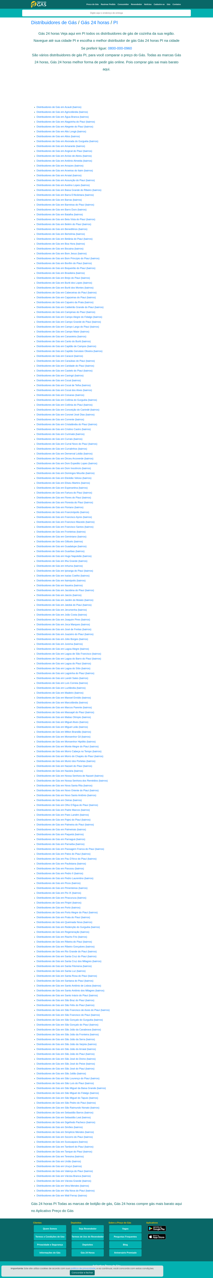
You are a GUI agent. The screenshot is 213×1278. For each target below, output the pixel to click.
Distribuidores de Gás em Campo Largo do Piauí (63, 326)
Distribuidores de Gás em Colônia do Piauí (60, 404)
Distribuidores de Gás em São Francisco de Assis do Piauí (68, 1010)
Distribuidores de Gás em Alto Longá (56, 131)
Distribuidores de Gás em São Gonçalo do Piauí (63, 1024)
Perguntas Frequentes (125, 1237)
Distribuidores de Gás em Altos (53, 136)
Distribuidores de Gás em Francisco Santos (60, 527)
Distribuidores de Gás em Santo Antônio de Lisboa (64, 985)
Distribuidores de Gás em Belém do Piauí (59, 224)
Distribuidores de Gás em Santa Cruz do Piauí (62, 956)
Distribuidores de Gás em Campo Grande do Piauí (64, 322)
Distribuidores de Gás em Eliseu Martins (58, 483)
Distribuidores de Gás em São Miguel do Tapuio (62, 1098)
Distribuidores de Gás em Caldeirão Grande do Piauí (65, 307)
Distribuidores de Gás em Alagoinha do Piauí (61, 121)
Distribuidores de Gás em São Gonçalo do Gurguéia (65, 1019)
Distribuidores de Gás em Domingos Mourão (61, 473)
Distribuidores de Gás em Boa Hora (56, 243)
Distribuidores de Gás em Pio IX (54, 893)
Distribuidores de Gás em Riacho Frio (57, 937)
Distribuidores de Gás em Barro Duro (57, 209)
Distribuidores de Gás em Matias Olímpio (59, 717)
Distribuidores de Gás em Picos (54, 883)
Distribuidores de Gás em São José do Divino (61, 1059)
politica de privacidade (83, 1268)
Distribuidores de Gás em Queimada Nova (59, 922)
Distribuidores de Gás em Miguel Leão (57, 727)
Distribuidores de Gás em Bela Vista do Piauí (61, 219)
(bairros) (76, 107)
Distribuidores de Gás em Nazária (55, 771)
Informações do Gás (50, 1253)
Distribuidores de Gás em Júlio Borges (57, 639)
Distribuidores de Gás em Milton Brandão (59, 732)
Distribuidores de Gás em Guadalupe (57, 546)
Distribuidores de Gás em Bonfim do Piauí (59, 263)
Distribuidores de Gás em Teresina (55, 1156)
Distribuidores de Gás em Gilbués (55, 541)
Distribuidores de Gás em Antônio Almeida (59, 160)
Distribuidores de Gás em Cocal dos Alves (59, 390)
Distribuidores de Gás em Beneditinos (57, 229)
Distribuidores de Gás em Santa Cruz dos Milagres (64, 961)
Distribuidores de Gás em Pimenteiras (57, 888)
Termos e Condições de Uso (50, 1237)
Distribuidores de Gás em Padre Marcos (58, 810)
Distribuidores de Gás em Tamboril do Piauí (60, 1146)
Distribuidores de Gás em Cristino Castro (59, 429)
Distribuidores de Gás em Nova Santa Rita (60, 785)
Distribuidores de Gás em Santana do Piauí (60, 980)
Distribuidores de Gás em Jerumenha (57, 609)
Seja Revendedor (87, 1229)
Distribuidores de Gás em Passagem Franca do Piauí (65, 849)
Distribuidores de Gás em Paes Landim (58, 814)
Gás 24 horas (95, 22)
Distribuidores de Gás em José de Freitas (59, 629)
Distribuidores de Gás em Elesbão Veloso (59, 478)
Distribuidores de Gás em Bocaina (55, 248)
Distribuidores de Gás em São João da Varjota (62, 1044)
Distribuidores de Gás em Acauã (54, 107)
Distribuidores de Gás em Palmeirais (56, 829)
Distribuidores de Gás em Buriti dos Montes (60, 287)
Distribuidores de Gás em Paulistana (56, 863)
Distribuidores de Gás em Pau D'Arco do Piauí (62, 858)
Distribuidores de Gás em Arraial (54, 175)
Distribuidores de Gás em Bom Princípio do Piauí (63, 258)
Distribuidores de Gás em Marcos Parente (59, 707)
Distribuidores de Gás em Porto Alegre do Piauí (62, 912)
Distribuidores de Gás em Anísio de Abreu (59, 156)
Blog (125, 1245)
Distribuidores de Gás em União (54, 1161)
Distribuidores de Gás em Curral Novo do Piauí (62, 444)
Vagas (125, 1229)
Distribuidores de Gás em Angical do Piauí (59, 151)
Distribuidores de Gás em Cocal (54, 380)
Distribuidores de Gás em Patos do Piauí (59, 854)
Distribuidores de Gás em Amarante (56, 146)
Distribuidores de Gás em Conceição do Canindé (63, 409)
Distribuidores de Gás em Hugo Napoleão (59, 556)
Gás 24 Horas (88, 1253)
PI (115, 22)
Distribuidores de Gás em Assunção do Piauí (61, 180)
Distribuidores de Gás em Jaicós (54, 595)
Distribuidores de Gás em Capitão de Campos (61, 346)
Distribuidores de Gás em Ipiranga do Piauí (60, 570)
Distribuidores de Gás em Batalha (55, 214)
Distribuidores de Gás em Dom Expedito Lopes (62, 463)
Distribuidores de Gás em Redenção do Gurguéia (63, 927)
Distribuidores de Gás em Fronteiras (56, 531)
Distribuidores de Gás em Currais (55, 439)
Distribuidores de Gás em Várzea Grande (59, 1181)
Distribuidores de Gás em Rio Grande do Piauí (62, 951)
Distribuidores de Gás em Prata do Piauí (58, 917)
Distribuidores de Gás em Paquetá (55, 834)
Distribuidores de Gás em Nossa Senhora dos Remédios (67, 780)
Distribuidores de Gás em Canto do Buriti (59, 341)
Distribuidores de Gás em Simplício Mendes (60, 1132)
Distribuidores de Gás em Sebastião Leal (59, 1117)
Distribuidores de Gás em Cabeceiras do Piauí (62, 292)
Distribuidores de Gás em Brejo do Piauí (58, 278)
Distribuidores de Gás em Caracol (55, 356)
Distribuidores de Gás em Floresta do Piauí (60, 502)
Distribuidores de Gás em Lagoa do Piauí (59, 663)
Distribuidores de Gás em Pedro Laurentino (60, 878)
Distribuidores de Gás (54, 22)
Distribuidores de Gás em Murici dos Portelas (61, 761)
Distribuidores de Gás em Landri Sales (57, 678)
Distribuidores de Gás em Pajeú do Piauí (59, 819)
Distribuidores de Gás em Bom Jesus (57, 253)
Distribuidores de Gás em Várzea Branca (59, 1176)
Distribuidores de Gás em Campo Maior (58, 331)
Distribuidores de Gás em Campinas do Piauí (61, 312)
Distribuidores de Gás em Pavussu (55, 868)
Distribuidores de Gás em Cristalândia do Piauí (62, 424)
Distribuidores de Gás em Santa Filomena (59, 966)
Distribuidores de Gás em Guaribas (56, 551)
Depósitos (87, 1245)
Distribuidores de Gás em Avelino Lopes (58, 185)
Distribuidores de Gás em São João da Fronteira (63, 1034)
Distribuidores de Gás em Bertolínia (56, 234)
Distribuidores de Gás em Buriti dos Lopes (59, 282)
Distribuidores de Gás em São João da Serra (61, 1039)
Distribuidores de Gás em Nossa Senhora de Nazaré (65, 775)
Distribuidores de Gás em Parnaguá (56, 839)
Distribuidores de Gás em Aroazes (55, 165)
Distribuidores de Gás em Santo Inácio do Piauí (62, 995)
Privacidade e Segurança (50, 1245)
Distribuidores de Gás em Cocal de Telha (59, 385)
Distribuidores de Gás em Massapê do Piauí (60, 712)
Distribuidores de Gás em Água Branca (58, 117)
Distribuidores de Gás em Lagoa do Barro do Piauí (64, 658)
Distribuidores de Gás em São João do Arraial (61, 1049)
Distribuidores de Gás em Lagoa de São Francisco (64, 653)
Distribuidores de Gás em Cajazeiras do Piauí (61, 297)
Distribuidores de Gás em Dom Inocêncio (59, 468)
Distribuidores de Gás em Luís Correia (57, 683)
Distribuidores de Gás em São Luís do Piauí (60, 1083)
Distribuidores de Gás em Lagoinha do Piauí (60, 673)
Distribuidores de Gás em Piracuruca (56, 897)
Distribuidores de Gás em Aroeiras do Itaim (60, 170)
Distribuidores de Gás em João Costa (57, 614)
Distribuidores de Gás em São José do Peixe (61, 1063)
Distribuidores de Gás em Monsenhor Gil (59, 736)
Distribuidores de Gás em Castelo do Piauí (60, 370)
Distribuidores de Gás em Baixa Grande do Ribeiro (64, 190)
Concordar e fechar (82, 1272)
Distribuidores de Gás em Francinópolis (58, 512)
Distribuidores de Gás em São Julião (56, 1073)
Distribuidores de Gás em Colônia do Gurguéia (62, 400)
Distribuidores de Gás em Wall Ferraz (57, 1195)
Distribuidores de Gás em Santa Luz (56, 971)
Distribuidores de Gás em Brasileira (56, 273)
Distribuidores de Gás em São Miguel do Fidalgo (63, 1093)
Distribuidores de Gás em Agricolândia (57, 112)
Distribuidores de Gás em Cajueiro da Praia (60, 302)
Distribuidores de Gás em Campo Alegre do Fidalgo (64, 317)
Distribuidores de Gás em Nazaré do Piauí (59, 766)
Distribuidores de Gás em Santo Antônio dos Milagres (66, 990)
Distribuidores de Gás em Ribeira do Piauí (59, 941)
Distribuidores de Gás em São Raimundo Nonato (63, 1107)
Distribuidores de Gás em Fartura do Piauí (59, 492)
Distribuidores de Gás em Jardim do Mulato (60, 600)
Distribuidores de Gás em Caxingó (55, 375)
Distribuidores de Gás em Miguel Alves (58, 722)
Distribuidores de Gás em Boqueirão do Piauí (61, 268)
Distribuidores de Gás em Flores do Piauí (59, 497)
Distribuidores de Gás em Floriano (55, 507)
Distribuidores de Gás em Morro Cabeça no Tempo (64, 751)
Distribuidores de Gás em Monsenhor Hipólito (61, 741)
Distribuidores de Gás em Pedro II (55, 873)
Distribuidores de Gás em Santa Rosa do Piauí (62, 976)
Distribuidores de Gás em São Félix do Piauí (61, 1005)
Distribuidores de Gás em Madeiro (55, 692)
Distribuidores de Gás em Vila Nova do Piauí (61, 1190)
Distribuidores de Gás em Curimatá (56, 434)
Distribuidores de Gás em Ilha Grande (57, 561)
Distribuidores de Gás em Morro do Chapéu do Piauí (65, 756)
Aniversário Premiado (125, 1253)
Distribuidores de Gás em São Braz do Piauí (60, 1000)
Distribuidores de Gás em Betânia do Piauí (60, 239)
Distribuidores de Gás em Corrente (55, 419)
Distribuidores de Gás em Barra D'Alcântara (60, 195)
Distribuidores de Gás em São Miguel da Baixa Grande (66, 1088)
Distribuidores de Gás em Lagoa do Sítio (59, 668)
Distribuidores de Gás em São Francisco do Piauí (63, 1015)
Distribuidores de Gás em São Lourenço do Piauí (63, 1078)
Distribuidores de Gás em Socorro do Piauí (60, 1137)
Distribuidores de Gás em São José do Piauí (61, 1068)
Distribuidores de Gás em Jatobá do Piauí (59, 605)
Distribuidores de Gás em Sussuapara (57, 1142)
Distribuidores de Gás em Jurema (55, 644)
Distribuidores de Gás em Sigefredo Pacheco (61, 1122)
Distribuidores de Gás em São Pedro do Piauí (61, 1102)
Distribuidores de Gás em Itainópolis (56, 580)
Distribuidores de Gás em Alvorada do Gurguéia (62, 141)
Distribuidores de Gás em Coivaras (55, 395)
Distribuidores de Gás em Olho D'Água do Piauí (62, 805)
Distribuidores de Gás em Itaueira (55, 585)
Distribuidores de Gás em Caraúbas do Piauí (61, 361)
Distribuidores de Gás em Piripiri (54, 902)
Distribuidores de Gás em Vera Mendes (58, 1185)
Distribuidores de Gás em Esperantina (57, 487)
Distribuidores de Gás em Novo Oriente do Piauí (63, 790)
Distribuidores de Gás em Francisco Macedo (61, 522)
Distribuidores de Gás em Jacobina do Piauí (60, 590)
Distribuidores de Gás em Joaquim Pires (58, 619)
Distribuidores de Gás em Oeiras (54, 800)
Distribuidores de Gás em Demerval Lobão (60, 453)
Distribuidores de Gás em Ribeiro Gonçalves (61, 946)
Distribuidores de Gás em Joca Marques (58, 624)
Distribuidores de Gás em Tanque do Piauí (59, 1151)
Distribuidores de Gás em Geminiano (57, 536)
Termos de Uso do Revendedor (88, 1237)
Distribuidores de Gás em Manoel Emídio (59, 697)
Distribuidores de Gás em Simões (55, 1127)
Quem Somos (50, 1229)
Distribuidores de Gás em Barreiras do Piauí (60, 204)
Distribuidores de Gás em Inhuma (55, 566)
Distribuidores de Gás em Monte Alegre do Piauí (63, 746)
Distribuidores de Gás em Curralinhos (57, 448)
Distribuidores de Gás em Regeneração (58, 932)
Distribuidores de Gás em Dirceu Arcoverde (60, 458)
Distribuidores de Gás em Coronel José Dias (61, 414)
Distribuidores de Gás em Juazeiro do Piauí (60, 634)
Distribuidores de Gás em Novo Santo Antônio (61, 795)
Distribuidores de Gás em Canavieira (56, 336)
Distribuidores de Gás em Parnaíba (56, 844)
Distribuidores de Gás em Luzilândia (56, 688)
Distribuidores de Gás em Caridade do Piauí (60, 365)
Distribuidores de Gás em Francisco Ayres (59, 517)
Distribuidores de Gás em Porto (54, 907)
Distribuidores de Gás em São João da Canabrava (64, 1029)
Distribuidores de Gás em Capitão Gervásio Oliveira (65, 351)
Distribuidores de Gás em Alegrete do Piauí (60, 126)
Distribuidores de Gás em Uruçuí (54, 1166)
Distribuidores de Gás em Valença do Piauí (60, 1171)
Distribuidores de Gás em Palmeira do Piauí (60, 824)
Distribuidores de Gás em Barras (54, 199)
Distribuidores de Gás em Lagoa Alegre (58, 649)
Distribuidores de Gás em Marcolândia (57, 702)
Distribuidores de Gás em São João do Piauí (61, 1054)
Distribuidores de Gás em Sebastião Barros (60, 1112)
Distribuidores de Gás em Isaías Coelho (58, 575)
